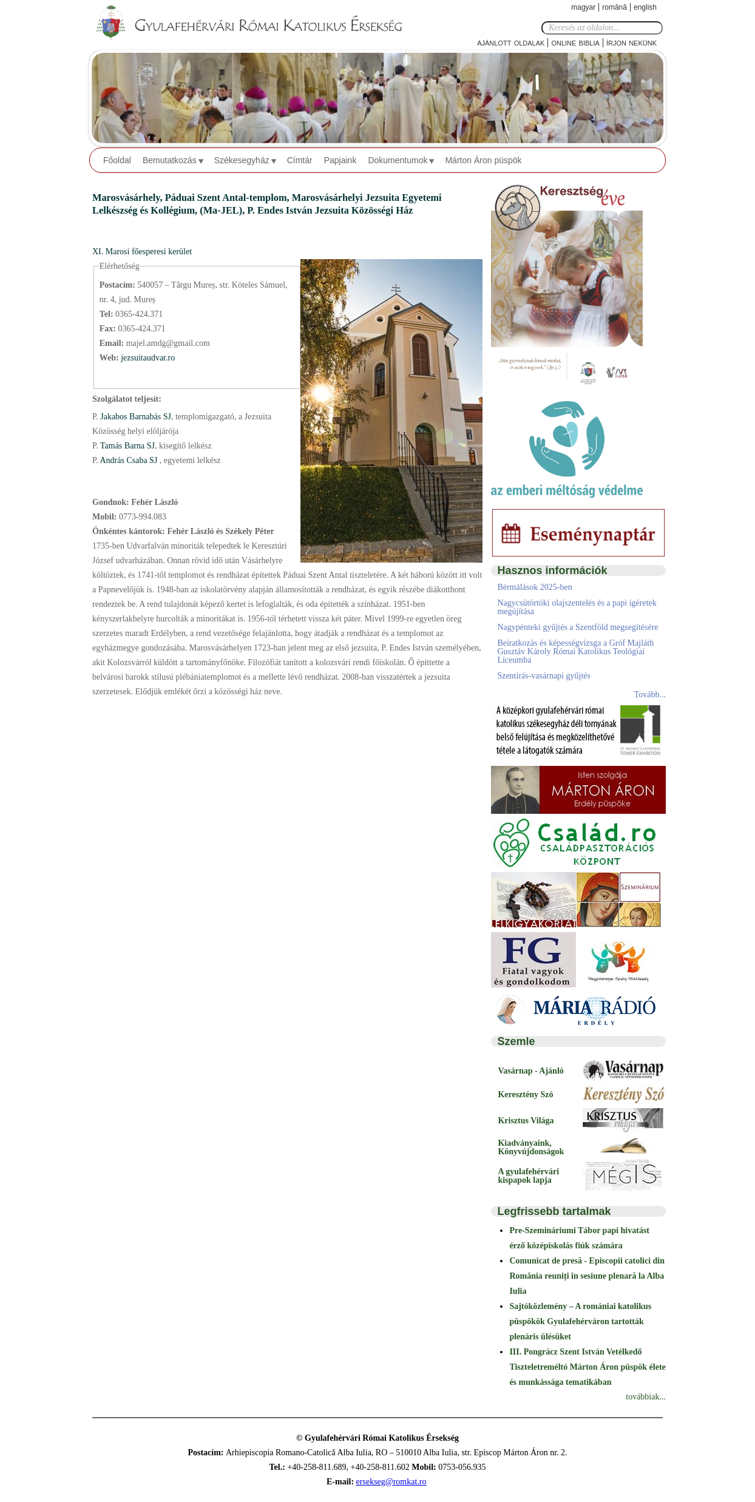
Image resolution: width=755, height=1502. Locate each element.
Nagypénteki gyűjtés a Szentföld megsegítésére (577, 627)
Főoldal (117, 160)
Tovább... (650, 694)
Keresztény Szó (525, 1094)
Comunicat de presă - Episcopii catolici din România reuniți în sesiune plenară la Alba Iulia (587, 1276)
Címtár (300, 160)
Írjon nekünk (631, 42)
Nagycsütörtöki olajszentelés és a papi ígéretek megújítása (576, 607)
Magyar (583, 7)
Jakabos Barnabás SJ (134, 416)
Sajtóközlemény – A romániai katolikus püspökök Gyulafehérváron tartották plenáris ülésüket (580, 1321)
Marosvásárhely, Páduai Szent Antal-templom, (192, 197)
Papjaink (340, 160)
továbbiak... (646, 1396)
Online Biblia (575, 42)
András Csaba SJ (129, 460)
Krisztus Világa (526, 1120)
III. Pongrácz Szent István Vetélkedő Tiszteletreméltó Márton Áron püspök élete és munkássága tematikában (587, 1367)
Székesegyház (241, 160)
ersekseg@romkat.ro (391, 1481)
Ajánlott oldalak (510, 42)
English (645, 7)
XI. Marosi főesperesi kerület (142, 251)
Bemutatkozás (170, 160)
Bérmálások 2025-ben (534, 587)
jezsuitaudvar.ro (148, 357)
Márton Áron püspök (483, 160)
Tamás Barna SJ (126, 445)
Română (614, 7)
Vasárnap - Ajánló (530, 1070)
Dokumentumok (397, 160)
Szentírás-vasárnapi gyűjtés (544, 675)
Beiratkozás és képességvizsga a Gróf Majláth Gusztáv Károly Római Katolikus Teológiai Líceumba (575, 651)
